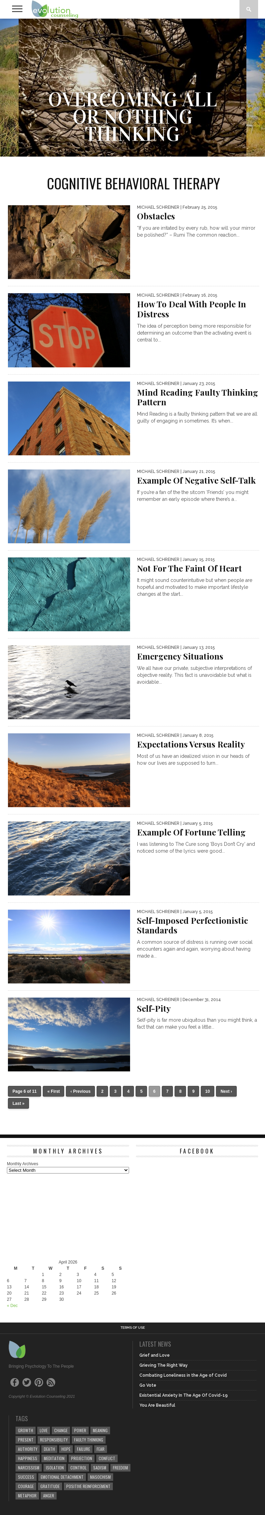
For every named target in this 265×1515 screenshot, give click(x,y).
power (80, 1430)
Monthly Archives (22, 1163)
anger (48, 1495)
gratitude (50, 1486)
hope (65, 1449)
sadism (99, 1468)
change (61, 1430)
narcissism (28, 1468)
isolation (55, 1468)
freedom (120, 1468)
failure (83, 1449)
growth (25, 1430)
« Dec (12, 1305)
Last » (18, 1103)
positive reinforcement (88, 1486)
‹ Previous (80, 1091)
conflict (107, 1458)
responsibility (54, 1440)
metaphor (27, 1495)
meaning (100, 1430)
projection (81, 1458)
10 (207, 1091)
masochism (100, 1477)
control (78, 1468)
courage (26, 1486)
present (25, 1440)
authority (27, 1449)
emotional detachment (62, 1477)
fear (101, 1449)
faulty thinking (88, 1440)
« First (53, 1091)
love (44, 1430)
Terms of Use (132, 1327)
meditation (54, 1458)
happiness (27, 1458)
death (49, 1449)
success (26, 1477)
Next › (226, 1091)
